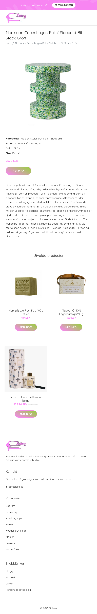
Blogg (9, 571)
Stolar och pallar (40, 138)
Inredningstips (14, 518)
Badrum (10, 505)
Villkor (9, 583)
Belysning (11, 512)
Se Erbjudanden (64, 5)
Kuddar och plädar (17, 530)
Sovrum (10, 543)
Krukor (10, 524)
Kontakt (10, 577)
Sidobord (56, 138)
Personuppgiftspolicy (18, 589)
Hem (8, 43)
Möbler (25, 138)
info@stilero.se (14, 486)
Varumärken (13, 549)
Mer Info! (18, 170)
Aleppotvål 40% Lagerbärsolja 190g (71, 312)
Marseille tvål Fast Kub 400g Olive (26, 312)
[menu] (87, 17)
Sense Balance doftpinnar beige (26, 398)
